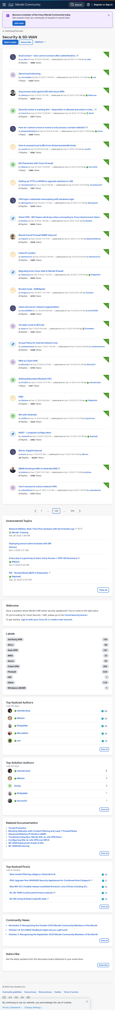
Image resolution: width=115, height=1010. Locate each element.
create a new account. (61, 619)
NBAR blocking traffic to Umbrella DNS (38, 468)
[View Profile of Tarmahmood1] (27, 185)
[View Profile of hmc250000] (26, 310)
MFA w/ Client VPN (28, 360)
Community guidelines (12, 992)
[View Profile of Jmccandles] (26, 77)
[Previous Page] (35, 511)
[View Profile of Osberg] (24, 95)
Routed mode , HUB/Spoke (32, 289)
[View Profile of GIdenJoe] (92, 95)
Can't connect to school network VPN (38, 486)
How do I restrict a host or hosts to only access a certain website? (52, 127)
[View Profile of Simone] (13, 547)
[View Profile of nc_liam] (24, 59)
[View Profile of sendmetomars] (27, 346)
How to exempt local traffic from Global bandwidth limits (47, 145)
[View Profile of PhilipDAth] (95, 275)
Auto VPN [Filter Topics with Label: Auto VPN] (13, 650)
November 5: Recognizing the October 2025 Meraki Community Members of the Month (53, 925)
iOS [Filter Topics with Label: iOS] (9, 677)
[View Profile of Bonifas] (24, 221)
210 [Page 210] (72, 511)
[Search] (76, 4)
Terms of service (71, 992)
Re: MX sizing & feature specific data (28, 898)
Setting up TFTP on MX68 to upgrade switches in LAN (46, 181)
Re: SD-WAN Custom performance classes (31, 892)
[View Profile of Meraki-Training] (20, 532)
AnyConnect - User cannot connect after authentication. (47, 55)
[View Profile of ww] (94, 77)
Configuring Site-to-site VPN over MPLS (28, 840)
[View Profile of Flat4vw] (24, 400)
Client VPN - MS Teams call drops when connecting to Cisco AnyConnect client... (60, 217)
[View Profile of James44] (25, 436)
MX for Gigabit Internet (30, 450)
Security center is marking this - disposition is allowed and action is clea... (56, 109)
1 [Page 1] (41, 511)
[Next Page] (79, 511)
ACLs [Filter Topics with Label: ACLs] (10, 645)
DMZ (21, 396)
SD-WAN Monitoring (18, 846)
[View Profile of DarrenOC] (93, 167)
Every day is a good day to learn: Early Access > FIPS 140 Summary (43, 558)
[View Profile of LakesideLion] (27, 490)
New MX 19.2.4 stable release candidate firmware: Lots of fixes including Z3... (49, 886)
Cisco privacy (30, 992)
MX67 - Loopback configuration (35, 432)
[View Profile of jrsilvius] (24, 472)
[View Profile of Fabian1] (24, 239)
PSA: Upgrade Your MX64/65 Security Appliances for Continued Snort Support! (50, 880)
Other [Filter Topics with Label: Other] (11, 682)
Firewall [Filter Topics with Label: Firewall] (12, 671)
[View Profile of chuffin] (24, 418)
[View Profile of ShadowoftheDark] (29, 131)
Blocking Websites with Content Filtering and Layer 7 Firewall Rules (42, 831)
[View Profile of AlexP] (91, 113)
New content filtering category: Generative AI (32, 874)
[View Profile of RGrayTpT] (25, 364)
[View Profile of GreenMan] (89, 328)
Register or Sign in (103, 4)
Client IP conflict (27, 253)
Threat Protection (17, 828)
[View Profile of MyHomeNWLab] (93, 239)
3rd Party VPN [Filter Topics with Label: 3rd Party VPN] (15, 639)
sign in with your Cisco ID (34, 619)
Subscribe (26, 42)
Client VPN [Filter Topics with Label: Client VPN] (13, 666)
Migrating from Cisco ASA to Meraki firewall (41, 271)
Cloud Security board (75, 615)
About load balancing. (30, 73)
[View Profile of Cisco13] (24, 113)
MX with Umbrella (28, 414)
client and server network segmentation (39, 307)
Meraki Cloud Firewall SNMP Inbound (38, 235)
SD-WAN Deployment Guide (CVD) (26, 843)
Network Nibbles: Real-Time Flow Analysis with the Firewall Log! (42, 529)
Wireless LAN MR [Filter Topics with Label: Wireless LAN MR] (16, 688)
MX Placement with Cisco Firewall (36, 163)
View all (103, 590)
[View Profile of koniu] (23, 328)
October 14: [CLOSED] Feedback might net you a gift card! (38, 930)
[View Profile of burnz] (23, 454)
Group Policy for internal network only (38, 343)
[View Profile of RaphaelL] (94, 436)
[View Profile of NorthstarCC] (26, 257)
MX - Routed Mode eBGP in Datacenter (29, 573)
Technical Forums (12, 31)
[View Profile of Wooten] (24, 167)
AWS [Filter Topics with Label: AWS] (10, 655)
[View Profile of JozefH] (24, 149)
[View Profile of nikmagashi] (26, 203)
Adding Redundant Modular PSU (35, 378)
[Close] (86, 1004)
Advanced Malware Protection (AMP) (27, 834)
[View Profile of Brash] (100, 131)
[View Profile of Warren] (85, 454)
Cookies (57, 992)
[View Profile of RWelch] (16, 561)
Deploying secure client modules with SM (30, 543)
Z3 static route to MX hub (31, 325)
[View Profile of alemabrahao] (95, 382)
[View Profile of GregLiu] (24, 293)
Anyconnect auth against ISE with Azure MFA (41, 91)
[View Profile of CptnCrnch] (90, 418)
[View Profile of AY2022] (24, 382)
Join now (19, 23)
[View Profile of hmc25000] (93, 310)
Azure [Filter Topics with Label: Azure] (11, 661)
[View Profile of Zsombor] (90, 293)
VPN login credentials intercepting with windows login (46, 199)
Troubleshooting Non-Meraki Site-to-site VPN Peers (35, 837)
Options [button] (39, 42)
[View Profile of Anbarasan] (26, 275)
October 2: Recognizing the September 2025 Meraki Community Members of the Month (53, 934)
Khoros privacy (45, 992)
